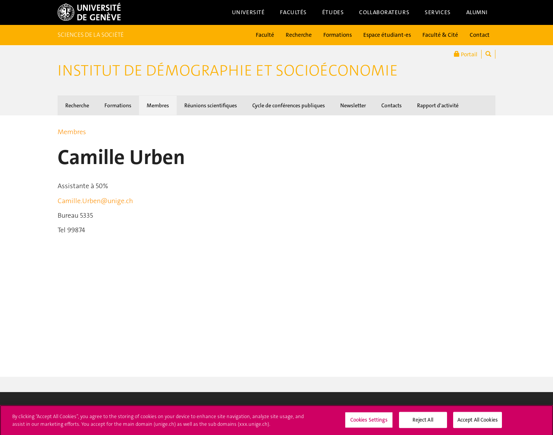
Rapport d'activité (438, 105)
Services (438, 12)
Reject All (422, 422)
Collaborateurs (384, 12)
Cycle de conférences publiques (288, 105)
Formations (337, 35)
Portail (465, 54)
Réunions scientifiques (210, 105)
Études (333, 12)
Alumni (477, 12)
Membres (158, 105)
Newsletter (353, 105)
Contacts (391, 105)
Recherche (299, 35)
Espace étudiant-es (387, 35)
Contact (480, 35)
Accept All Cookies (477, 422)
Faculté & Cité (440, 35)
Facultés (293, 12)
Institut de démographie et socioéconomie (228, 70)
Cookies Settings (368, 422)
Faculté (265, 35)
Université (248, 12)
